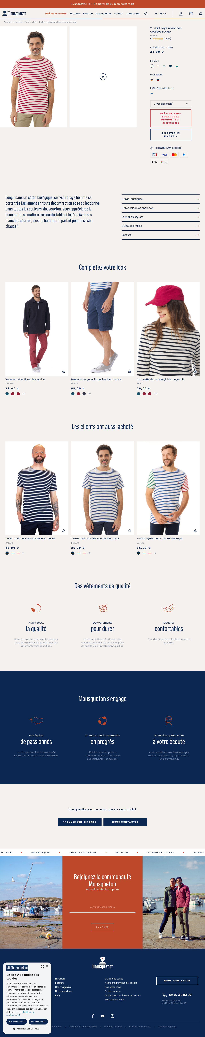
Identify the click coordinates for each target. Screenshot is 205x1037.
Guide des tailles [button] (161, 226)
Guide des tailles (114, 978)
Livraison (60, 978)
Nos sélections (113, 987)
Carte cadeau (113, 991)
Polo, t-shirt (31, 22)
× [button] (47, 966)
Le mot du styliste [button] (161, 217)
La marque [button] (132, 13)
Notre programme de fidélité (121, 982)
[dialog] (27, 998)
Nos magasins (63, 987)
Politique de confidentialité (83, 1026)
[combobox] (42, 966)
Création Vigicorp (167, 1026)
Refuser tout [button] (38, 1021)
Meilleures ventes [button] (56, 13)
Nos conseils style (114, 999)
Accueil (8, 22)
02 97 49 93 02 (177, 995)
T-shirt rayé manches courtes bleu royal (95, 538)
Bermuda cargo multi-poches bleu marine (96, 379)
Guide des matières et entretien (123, 995)
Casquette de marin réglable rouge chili (160, 379)
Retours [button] (161, 235)
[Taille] (170, 103)
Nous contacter (125, 821)
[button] (146, 14)
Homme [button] (75, 13)
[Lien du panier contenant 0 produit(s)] (201, 13)
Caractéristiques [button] (161, 199)
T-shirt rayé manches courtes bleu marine (30, 538)
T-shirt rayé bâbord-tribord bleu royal (159, 538)
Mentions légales (113, 1026)
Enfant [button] (118, 13)
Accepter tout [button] (17, 1021)
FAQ (57, 995)
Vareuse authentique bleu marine (25, 379)
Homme (18, 22)
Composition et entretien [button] (161, 208)
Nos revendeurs (64, 991)
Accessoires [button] (103, 13)
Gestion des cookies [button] (140, 1026)
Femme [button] (88, 13)
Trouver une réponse (79, 821)
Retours (59, 982)
